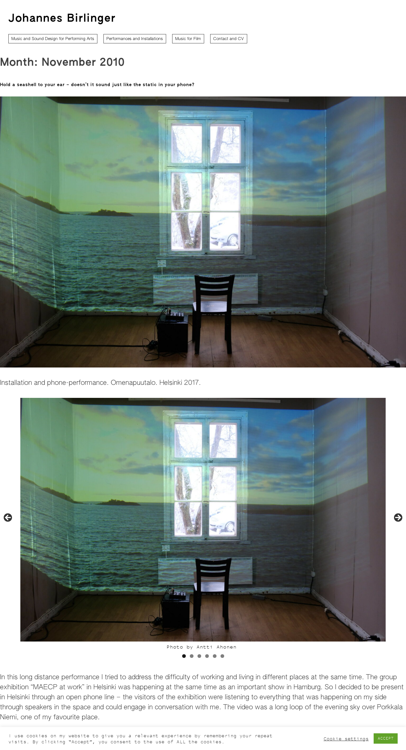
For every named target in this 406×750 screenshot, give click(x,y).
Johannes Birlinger (62, 18)
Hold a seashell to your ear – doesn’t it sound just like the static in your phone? (97, 85)
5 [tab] (215, 656)
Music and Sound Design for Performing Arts (52, 39)
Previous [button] (8, 518)
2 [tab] (191, 656)
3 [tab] (199, 656)
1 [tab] (184, 656)
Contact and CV (228, 39)
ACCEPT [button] (386, 738)
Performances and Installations (134, 39)
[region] (203, 532)
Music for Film (188, 39)
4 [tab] (207, 656)
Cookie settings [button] (346, 739)
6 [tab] (222, 656)
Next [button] (398, 518)
